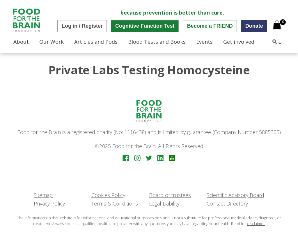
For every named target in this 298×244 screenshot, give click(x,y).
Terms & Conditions (114, 203)
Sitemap (43, 195)
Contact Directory (227, 203)
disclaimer (256, 223)
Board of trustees (170, 195)
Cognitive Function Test (145, 26)
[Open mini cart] (277, 25)
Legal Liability (164, 203)
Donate (254, 26)
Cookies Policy (108, 195)
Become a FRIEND (210, 26)
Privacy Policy (49, 203)
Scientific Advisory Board (235, 195)
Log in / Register (82, 26)
